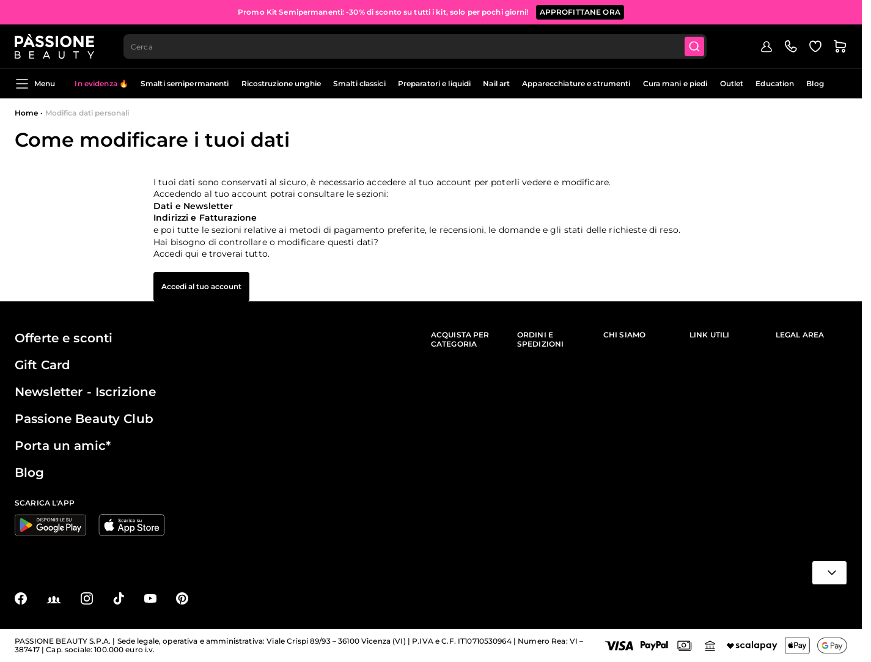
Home (26, 112)
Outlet (732, 83)
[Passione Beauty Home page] (54, 46)
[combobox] (415, 46)
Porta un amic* (63, 445)
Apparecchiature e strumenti (576, 83)
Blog (814, 83)
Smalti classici (359, 83)
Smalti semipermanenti (185, 83)
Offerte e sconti (63, 338)
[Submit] (694, 46)
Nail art (496, 83)
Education (774, 83)
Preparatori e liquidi (434, 83)
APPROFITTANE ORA (580, 12)
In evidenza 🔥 (101, 83)
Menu (35, 83)
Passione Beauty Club (84, 418)
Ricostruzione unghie (281, 83)
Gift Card (42, 365)
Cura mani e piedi (675, 83)
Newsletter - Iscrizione (85, 391)
